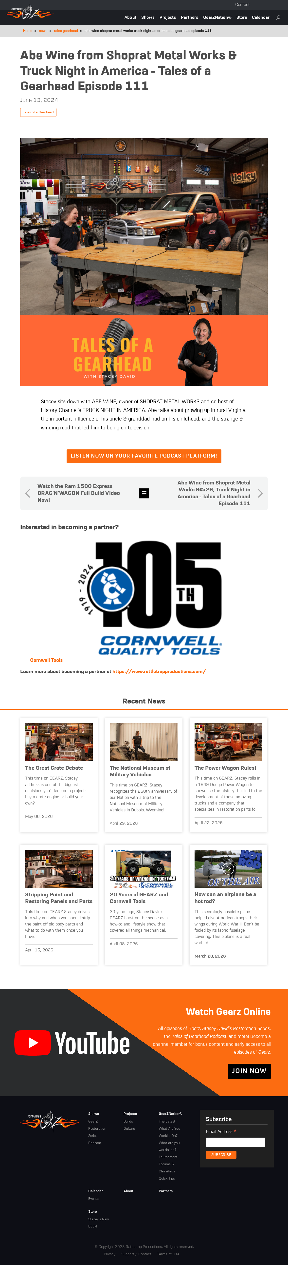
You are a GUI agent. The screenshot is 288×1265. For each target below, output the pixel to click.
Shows (148, 18)
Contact (242, 5)
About (131, 18)
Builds (128, 1121)
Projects (168, 18)
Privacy (109, 1254)
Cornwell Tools (46, 660)
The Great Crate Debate (54, 768)
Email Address (221, 1132)
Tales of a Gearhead (38, 112)
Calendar (261, 18)
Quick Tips (167, 1178)
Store (241, 18)
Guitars (129, 1128)
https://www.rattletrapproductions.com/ (159, 671)
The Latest (167, 1121)
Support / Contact (136, 1254)
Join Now (249, 1071)
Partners (189, 18)
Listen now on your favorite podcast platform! (144, 456)
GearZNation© (217, 18)
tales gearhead (66, 31)
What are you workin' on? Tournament (169, 1150)
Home (27, 31)
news (43, 31)
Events (93, 1199)
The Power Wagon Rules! (225, 768)
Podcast (94, 1143)
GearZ (93, 1121)
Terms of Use (168, 1254)
